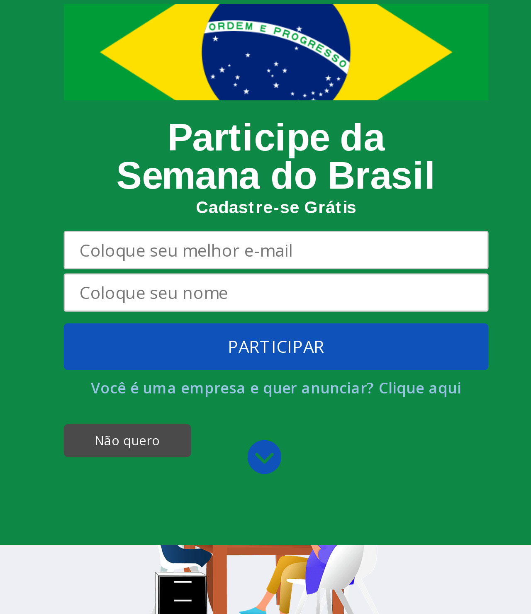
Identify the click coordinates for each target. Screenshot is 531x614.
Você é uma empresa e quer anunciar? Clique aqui (276, 268)
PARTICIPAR (276, 227)
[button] (276, 88)
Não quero (128, 321)
